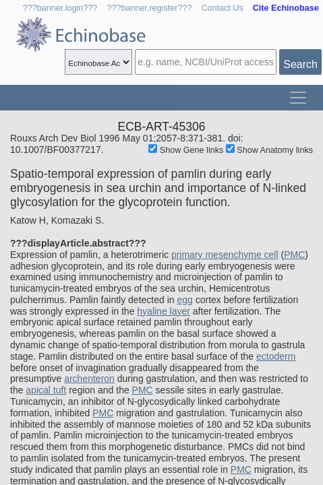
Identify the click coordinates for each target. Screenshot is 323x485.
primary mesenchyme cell (224, 254)
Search (300, 64)
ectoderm (275, 356)
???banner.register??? (149, 8)
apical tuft (46, 390)
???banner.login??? (60, 8)
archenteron (89, 378)
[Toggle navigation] (298, 97)
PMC (294, 254)
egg (184, 299)
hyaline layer (163, 311)
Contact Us (222, 8)
